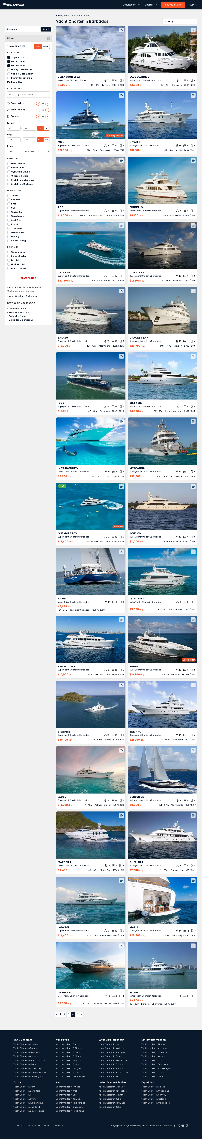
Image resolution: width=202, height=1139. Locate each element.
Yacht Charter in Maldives (112, 1086)
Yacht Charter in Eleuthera (26, 1052)
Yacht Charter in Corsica (111, 1064)
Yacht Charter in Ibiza (109, 1044)
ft (40, 128)
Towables (16, 228)
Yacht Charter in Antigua (68, 1068)
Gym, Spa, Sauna (20, 171)
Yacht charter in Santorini (154, 1052)
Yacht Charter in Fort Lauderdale (29, 1072)
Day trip (15, 260)
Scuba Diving (18, 240)
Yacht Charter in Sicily (110, 1076)
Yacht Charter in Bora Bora (26, 1090)
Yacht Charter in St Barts (68, 1052)
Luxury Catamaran (21, 69)
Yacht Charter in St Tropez (112, 1052)
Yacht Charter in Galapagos (155, 1102)
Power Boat (17, 82)
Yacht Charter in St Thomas (69, 1048)
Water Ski (16, 211)
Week (45, 46)
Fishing (15, 236)
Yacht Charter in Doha (110, 1106)
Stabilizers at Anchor (22, 179)
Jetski (14, 195)
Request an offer (173, 4)
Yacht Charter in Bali (66, 1094)
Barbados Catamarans (21, 319)
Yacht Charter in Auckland (26, 1106)
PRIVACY (48, 1125)
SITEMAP (59, 1125)
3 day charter (18, 256)
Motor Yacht (18, 61)
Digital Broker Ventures (160, 1125)
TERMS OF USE (33, 1125)
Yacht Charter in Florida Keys (27, 1068)
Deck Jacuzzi (18, 163)
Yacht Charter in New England (28, 1076)
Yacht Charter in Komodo (69, 1098)
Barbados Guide (17, 308)
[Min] (17, 151)
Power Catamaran (21, 77)
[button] (180, 21)
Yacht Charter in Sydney (25, 1098)
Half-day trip (18, 264)
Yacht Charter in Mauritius (112, 1094)
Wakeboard (17, 216)
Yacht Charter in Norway (153, 1094)
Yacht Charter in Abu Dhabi (112, 1102)
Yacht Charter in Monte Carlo (113, 1060)
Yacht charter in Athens (153, 1044)
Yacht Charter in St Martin (68, 1056)
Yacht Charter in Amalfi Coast (114, 1072)
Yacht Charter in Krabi (67, 1090)
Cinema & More (19, 175)
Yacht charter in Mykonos (154, 1048)
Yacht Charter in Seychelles (113, 1090)
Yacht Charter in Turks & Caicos (29, 1060)
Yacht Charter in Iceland (153, 1098)
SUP (13, 207)
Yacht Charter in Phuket (68, 1086)
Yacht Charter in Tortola (68, 1044)
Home (59, 15)
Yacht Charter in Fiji (23, 1094)
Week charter (18, 251)
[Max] (40, 151)
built (40, 139)
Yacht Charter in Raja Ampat (70, 1102)
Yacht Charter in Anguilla (68, 1060)
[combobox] (28, 29)
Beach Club (17, 167)
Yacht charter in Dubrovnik (154, 1064)
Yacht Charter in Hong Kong (70, 1110)
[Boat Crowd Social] (174, 1126)
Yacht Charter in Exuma (25, 1048)
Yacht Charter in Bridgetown (23, 296)
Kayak (14, 224)
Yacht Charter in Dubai (110, 1098)
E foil (13, 203)
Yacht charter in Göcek (153, 1076)
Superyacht (17, 57)
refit (46, 139)
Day (38, 46)
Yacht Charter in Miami (24, 1064)
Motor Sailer (18, 65)
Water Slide (17, 232)
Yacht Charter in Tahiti (24, 1086)
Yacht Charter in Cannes (111, 1056)
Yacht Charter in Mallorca (112, 1048)
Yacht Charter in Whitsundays (28, 1102)
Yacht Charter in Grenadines (70, 1076)
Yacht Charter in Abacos (25, 1056)
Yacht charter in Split (151, 1060)
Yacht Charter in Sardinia (111, 1068)
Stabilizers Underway (23, 184)
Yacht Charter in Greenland (155, 1090)
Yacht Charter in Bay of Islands (28, 1110)
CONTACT (19, 1125)
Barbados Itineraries (19, 312)
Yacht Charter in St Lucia (68, 1072)
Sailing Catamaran (22, 73)
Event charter (18, 268)
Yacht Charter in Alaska (153, 1086)
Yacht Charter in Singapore (70, 1106)
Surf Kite (16, 220)
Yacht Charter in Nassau (25, 1044)
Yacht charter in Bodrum (153, 1072)
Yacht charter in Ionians (153, 1056)
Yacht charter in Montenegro (156, 1068)
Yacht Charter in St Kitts (67, 1064)
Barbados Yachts (18, 316)
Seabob (15, 199)
